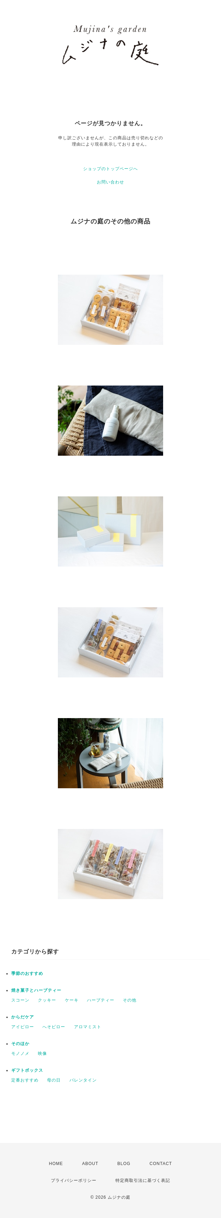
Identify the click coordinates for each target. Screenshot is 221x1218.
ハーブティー (100, 1000)
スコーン (20, 1000)
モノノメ (20, 1053)
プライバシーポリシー (73, 1180)
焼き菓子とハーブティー (36, 990)
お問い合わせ (110, 182)
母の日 (54, 1080)
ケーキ (72, 1000)
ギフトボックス (27, 1070)
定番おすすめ (25, 1080)
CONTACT (160, 1163)
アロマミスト (87, 1026)
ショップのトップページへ (110, 168)
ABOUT (90, 1163)
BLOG (124, 1163)
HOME (56, 1163)
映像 (42, 1053)
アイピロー (22, 1026)
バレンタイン (83, 1080)
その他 (129, 1000)
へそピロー (53, 1026)
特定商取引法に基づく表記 (142, 1180)
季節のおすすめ (27, 973)
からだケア (22, 1017)
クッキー (47, 1000)
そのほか (20, 1043)
